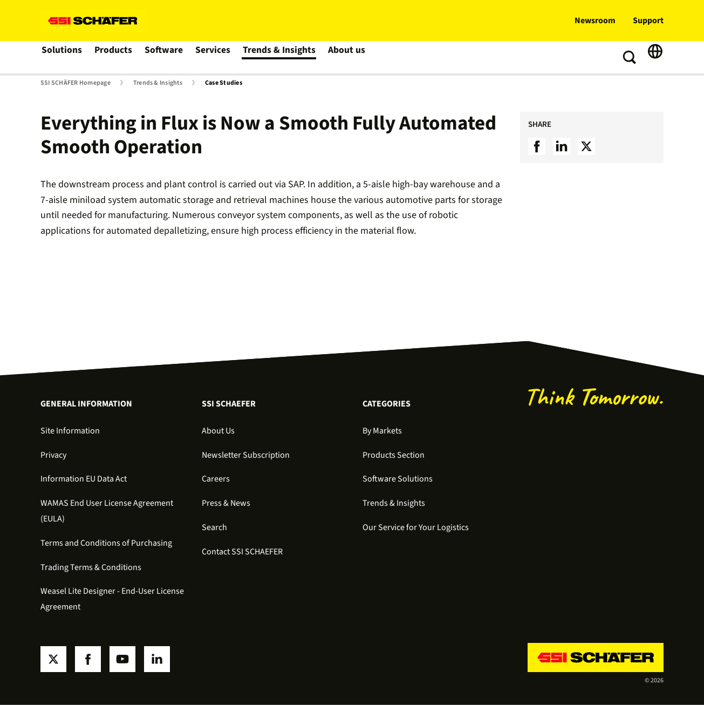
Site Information (70, 431)
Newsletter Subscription (246, 455)
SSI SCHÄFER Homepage (75, 83)
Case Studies (223, 83)
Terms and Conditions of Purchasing (106, 543)
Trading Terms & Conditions (90, 567)
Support (648, 20)
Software (165, 57)
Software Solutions (398, 479)
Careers (216, 479)
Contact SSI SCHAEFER (242, 552)
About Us (218, 431)
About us (346, 57)
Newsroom (595, 20)
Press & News (226, 503)
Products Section (394, 455)
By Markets (382, 431)
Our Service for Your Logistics (416, 527)
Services (215, 57)
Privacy (53, 455)
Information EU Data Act (83, 479)
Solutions (62, 57)
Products (114, 57)
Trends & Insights (280, 57)
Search (214, 527)
